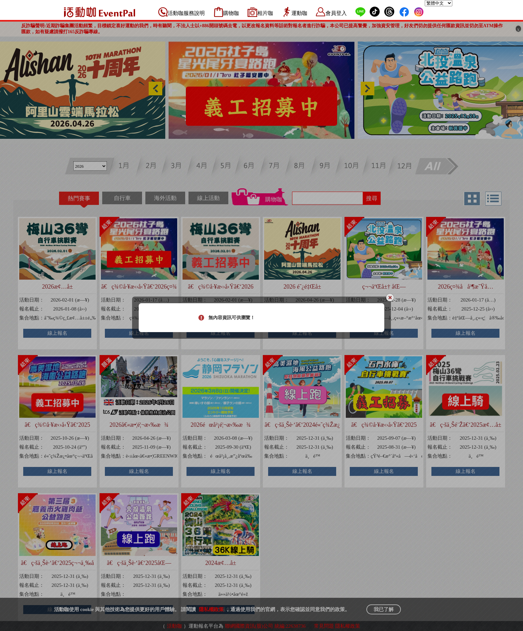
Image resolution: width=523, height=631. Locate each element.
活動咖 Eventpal (99, 12)
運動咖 (299, 13)
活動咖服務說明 (186, 13)
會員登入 (336, 13)
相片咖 (265, 13)
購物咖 (231, 13)
